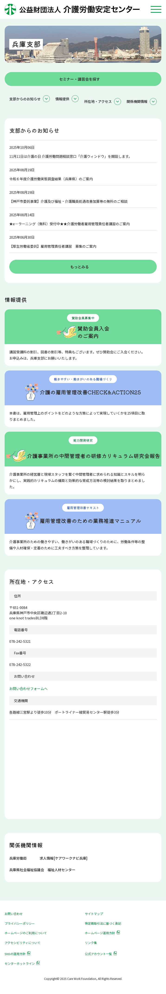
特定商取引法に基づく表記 (103, 923)
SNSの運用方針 (15, 954)
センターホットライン (20, 963)
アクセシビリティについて (22, 942)
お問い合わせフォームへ (28, 688)
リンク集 (91, 942)
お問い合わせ (14, 914)
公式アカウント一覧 (98, 954)
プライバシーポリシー (20, 923)
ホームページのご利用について (26, 933)
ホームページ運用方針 (100, 933)
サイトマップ (94, 914)
